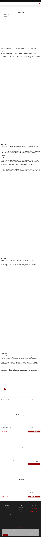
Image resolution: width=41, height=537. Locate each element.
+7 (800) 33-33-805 (4, 431)
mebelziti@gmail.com (33, 511)
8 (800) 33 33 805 (34, 508)
